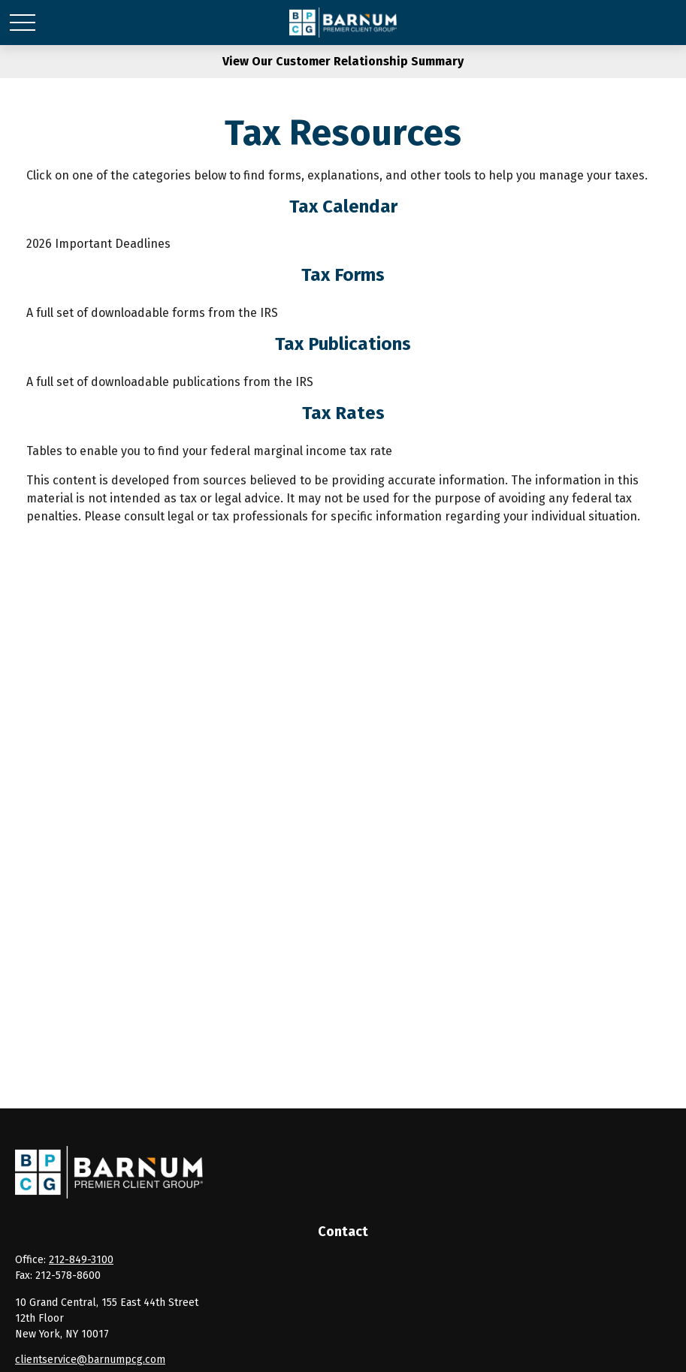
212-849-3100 (81, 1259)
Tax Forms (343, 274)
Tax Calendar (343, 206)
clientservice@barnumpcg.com (90, 1359)
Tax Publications (343, 343)
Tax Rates (343, 413)
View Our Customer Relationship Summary (343, 61)
